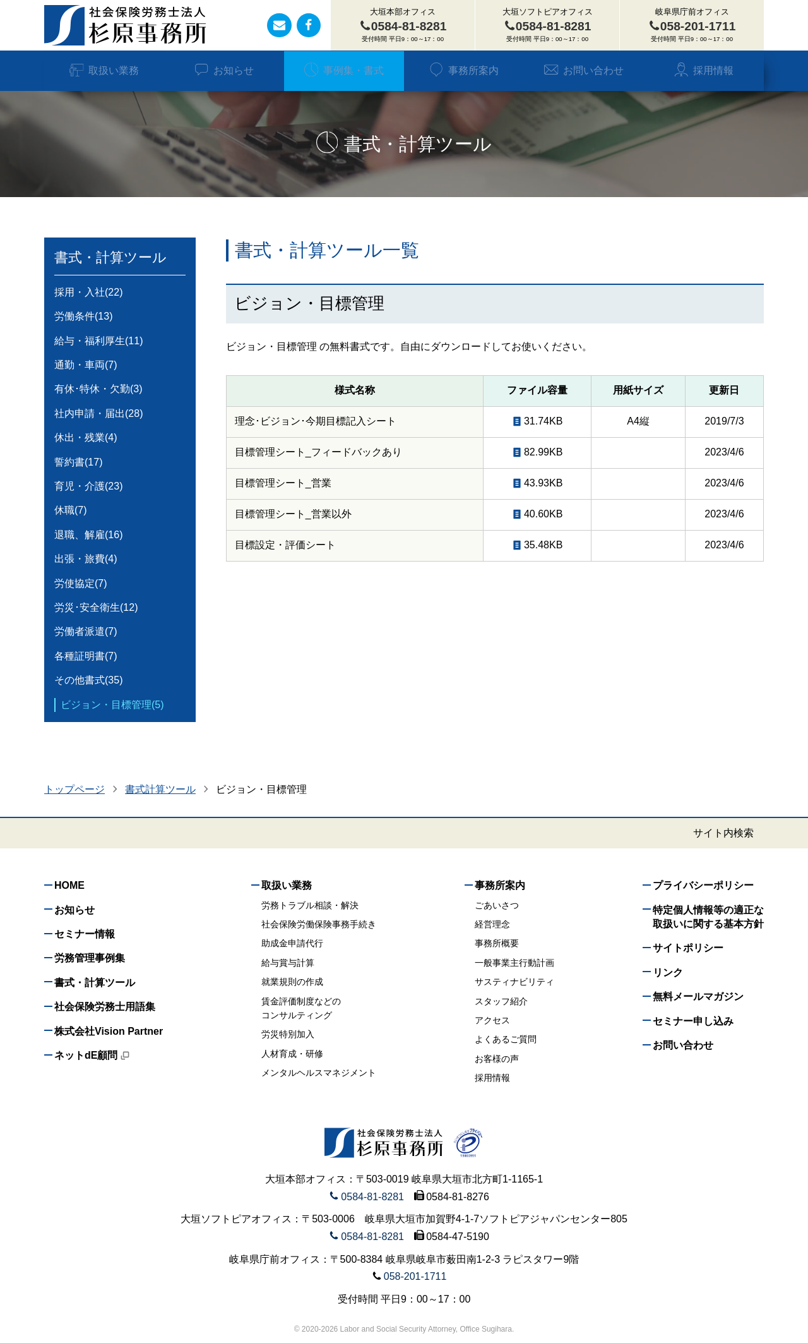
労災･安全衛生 (96, 608)
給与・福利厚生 (98, 341)
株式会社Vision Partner (108, 1031)
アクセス (492, 1020)
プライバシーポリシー (703, 885)
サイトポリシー (688, 948)
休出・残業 (85, 438)
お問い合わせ (583, 71)
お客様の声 (497, 1059)
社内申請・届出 (98, 414)
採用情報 (703, 71)
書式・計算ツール (110, 257)
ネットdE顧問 (92, 1055)
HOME (69, 885)
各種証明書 (85, 656)
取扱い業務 (103, 71)
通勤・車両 (85, 365)
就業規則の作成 (292, 982)
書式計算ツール (160, 789)
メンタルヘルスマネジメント (318, 1073)
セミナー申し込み (693, 1021)
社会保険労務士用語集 (104, 1006)
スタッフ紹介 (501, 1001)
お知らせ (223, 71)
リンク (668, 972)
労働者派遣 (85, 632)
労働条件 (83, 316)
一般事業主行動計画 (514, 963)
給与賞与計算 (287, 963)
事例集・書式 (343, 71)
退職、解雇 (88, 535)
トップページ (74, 789)
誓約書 (78, 462)
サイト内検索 (723, 833)
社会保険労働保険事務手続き (318, 924)
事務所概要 (497, 943)
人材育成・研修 (292, 1054)
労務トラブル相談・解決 (310, 905)
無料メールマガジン (698, 996)
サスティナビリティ (514, 982)
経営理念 (492, 924)
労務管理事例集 (89, 958)
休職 (70, 510)
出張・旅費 (85, 559)
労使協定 (80, 584)
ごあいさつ (497, 905)
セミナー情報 (84, 934)
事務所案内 (463, 71)
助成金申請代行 (292, 943)
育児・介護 (88, 486)
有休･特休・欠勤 (98, 389)
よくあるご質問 (506, 1039)
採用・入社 (88, 292)
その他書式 (88, 680)
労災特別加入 (287, 1034)
